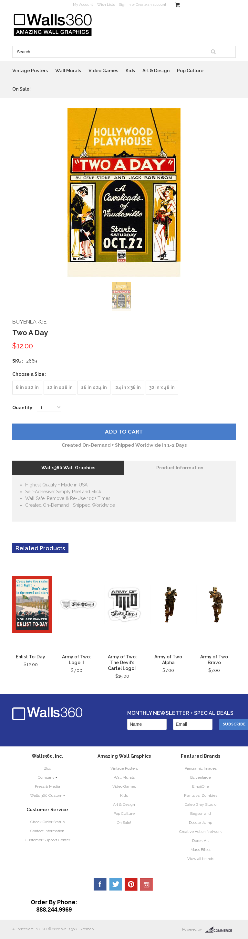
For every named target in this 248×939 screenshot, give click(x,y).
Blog (47, 768)
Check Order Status (47, 822)
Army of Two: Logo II (76, 659)
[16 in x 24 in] (94, 388)
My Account (83, 5)
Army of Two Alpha (168, 659)
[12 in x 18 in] (60, 388)
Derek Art (200, 840)
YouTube (146, 884)
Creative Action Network (200, 831)
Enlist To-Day (30, 656)
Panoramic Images (201, 768)
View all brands (200, 858)
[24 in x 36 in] (128, 388)
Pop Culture (190, 70)
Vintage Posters (30, 70)
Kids (130, 70)
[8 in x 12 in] (27, 388)
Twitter (115, 884)
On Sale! (21, 89)
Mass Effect (201, 849)
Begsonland (200, 813)
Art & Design (156, 70)
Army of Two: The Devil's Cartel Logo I (122, 662)
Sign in (125, 5)
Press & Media (47, 786)
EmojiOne (200, 786)
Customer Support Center (47, 840)
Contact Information (47, 831)
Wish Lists (106, 5)
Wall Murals (68, 70)
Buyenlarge (200, 777)
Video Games (103, 70)
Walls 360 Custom (46, 795)
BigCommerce (220, 929)
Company (46, 777)
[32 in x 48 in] (162, 388)
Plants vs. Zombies (200, 795)
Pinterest (131, 884)
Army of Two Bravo (214, 659)
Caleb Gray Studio (200, 804)
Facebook (100, 884)
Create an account (151, 5)
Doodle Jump (200, 822)
